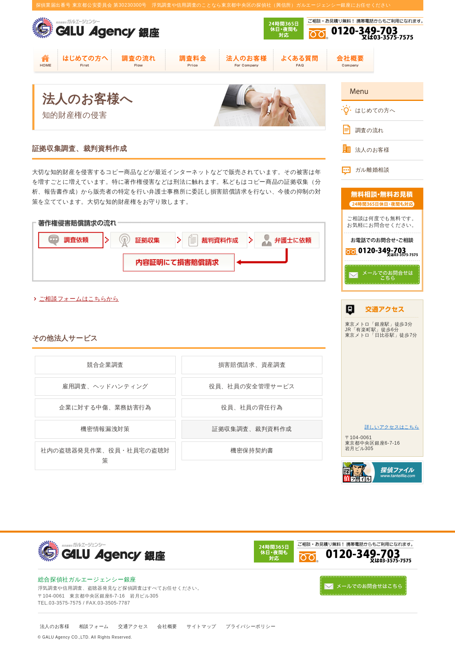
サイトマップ (201, 626)
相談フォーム (94, 626)
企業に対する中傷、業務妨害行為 (105, 407)
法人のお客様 (372, 150)
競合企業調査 (105, 365)
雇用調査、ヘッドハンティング (105, 386)
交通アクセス (133, 626)
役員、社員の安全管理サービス (252, 386)
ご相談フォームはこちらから (79, 298)
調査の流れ (369, 130)
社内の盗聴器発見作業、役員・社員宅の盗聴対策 (105, 455)
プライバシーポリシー (250, 626)
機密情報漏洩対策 (105, 429)
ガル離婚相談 (372, 170)
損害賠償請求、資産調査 (252, 365)
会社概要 (167, 626)
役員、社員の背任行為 (251, 407)
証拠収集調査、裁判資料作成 (252, 429)
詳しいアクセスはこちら (392, 427)
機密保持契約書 (251, 450)
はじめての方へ (375, 110)
